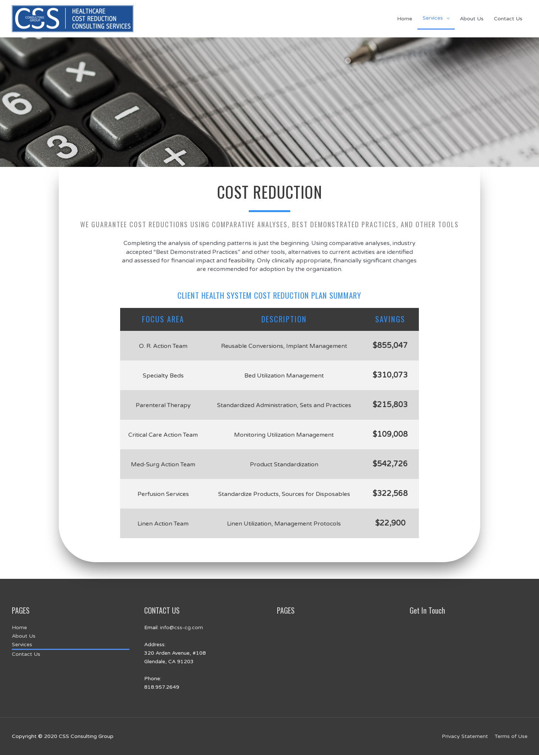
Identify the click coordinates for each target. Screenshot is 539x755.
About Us (472, 19)
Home (404, 19)
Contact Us (508, 19)
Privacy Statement (465, 736)
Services (433, 18)
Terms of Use (511, 736)
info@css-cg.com (181, 627)
